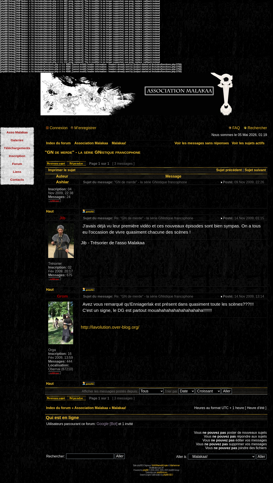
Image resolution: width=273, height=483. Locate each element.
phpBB (145, 470)
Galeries (17, 140)
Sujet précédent (229, 170)
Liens (17, 172)
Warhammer (175, 465)
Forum (17, 164)
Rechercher (257, 128)
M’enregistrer (85, 128)
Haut (50, 211)
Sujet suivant (255, 170)
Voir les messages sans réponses (201, 143)
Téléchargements (17, 148)
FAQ (236, 128)
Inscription (17, 156)
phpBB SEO (168, 475)
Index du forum (58, 143)
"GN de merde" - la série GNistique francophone (92, 152)
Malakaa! (119, 143)
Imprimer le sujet (62, 170)
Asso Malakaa (17, 132)
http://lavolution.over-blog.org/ (110, 327)
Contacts (17, 179)
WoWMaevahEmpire (160, 465)
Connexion (59, 128)
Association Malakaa (91, 143)
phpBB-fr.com (162, 472)
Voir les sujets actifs (248, 143)
